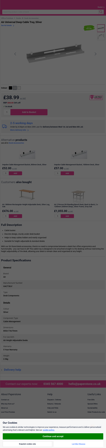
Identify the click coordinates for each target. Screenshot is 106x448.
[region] (53, 433)
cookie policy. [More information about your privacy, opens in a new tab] (49, 430)
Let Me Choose (78, 444)
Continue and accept (53, 436)
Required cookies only (27, 444)
